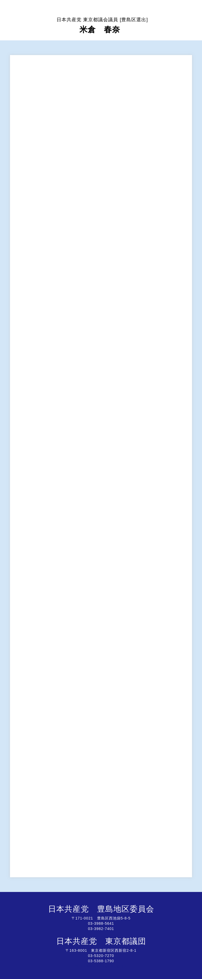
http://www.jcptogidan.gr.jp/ (101, 966)
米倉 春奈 (102, 25)
